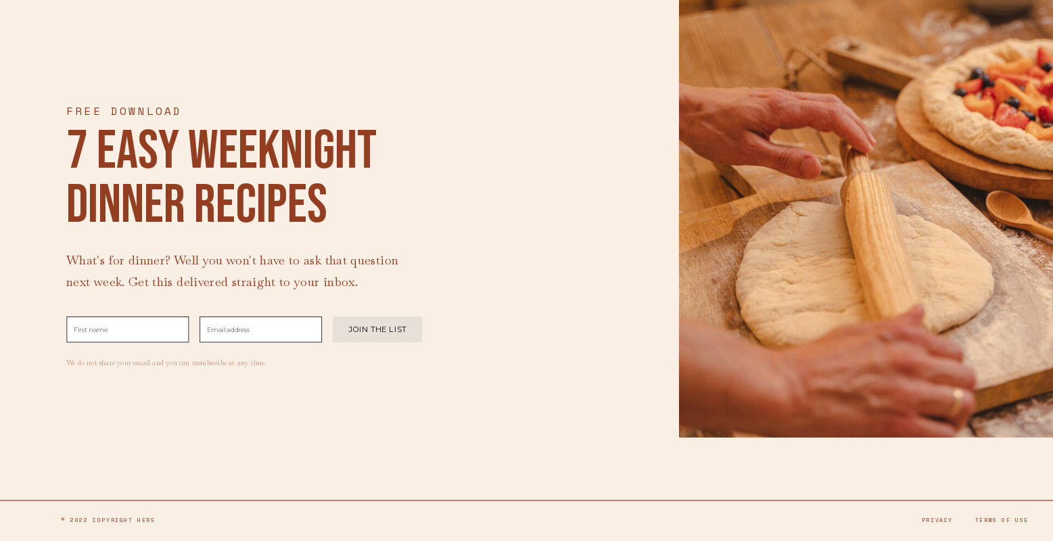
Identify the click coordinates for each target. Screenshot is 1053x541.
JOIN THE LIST (377, 329)
